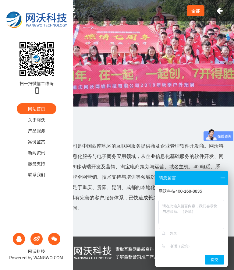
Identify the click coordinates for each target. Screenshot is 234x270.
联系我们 (36, 174)
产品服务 (36, 131)
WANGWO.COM (48, 257)
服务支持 (36, 163)
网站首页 (36, 109)
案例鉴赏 (36, 142)
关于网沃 (36, 120)
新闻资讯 (36, 152)
